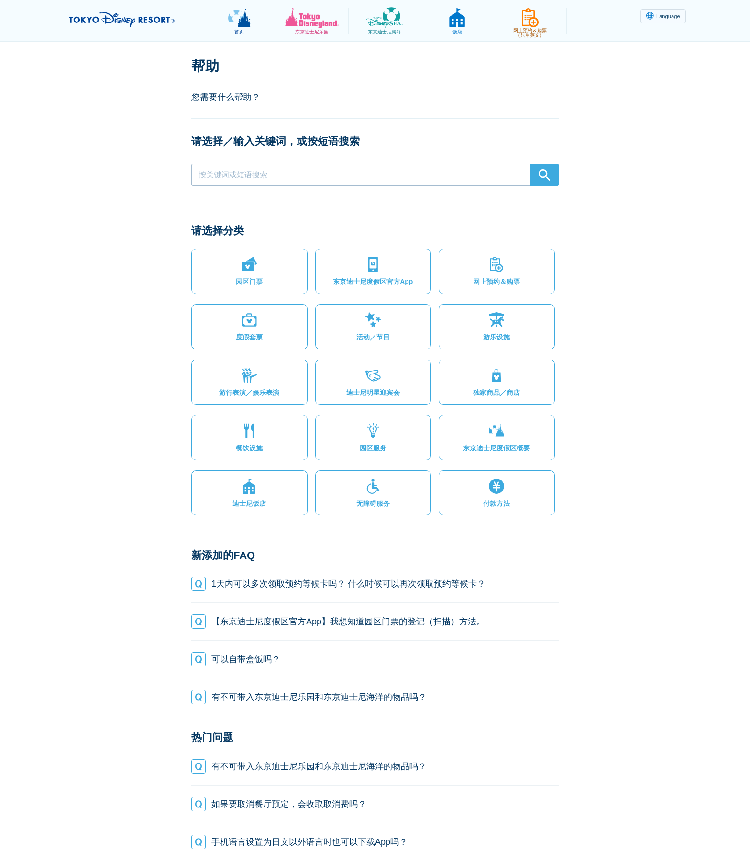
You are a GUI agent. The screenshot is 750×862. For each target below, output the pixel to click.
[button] (234, 275)
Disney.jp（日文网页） (553, 831)
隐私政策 (220, 831)
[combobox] (375, 175)
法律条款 (263, 831)
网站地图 (176, 831)
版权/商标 (378, 831)
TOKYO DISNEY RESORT (130, 20)
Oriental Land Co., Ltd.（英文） (456, 831)
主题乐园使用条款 (320, 831)
